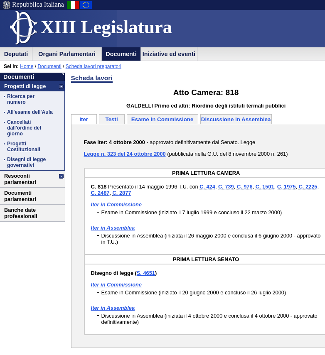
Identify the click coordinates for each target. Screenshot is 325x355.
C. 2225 (308, 187)
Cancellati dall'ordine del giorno (24, 128)
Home (26, 66)
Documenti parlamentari (20, 196)
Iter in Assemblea (113, 228)
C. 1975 (286, 187)
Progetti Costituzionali (23, 146)
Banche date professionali (20, 213)
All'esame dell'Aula (30, 112)
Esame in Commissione (162, 119)
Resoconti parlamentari (20, 179)
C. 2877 (122, 193)
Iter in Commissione (116, 204)
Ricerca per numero (20, 99)
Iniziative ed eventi (169, 54)
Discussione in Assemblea (236, 119)
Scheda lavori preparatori (93, 66)
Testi (112, 119)
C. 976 (245, 187)
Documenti (121, 54)
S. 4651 (146, 273)
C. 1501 (265, 187)
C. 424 (207, 187)
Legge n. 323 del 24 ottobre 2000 (125, 154)
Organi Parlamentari (67, 54)
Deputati (16, 54)
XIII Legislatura (106, 27)
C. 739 (226, 187)
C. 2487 (100, 193)
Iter (83, 119)
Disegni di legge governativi (26, 162)
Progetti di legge (25, 86)
